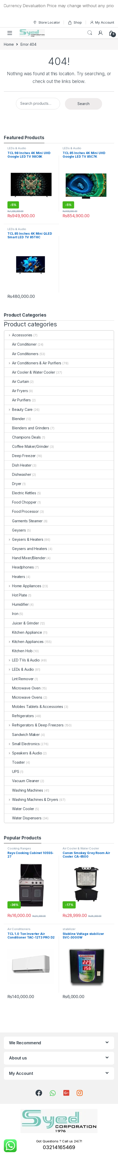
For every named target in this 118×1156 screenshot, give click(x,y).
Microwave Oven (22, 688)
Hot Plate (15, 595)
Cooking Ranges (19, 848)
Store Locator (46, 22)
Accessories (18, 335)
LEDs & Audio (16, 148)
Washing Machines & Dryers (31, 799)
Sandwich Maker (22, 734)
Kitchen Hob (18, 651)
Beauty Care (18, 409)
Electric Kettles (20, 493)
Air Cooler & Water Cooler (29, 372)
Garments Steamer (23, 521)
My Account (102, 22)
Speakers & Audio (23, 753)
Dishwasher (17, 474)
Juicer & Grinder (21, 623)
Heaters (14, 576)
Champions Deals (22, 437)
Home (9, 44)
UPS (11, 771)
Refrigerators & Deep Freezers (34, 725)
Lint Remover (19, 679)
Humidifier (16, 604)
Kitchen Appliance (23, 632)
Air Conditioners (21, 354)
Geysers (15, 530)
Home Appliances (22, 586)
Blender (14, 418)
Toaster (14, 762)
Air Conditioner (20, 344)
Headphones (19, 567)
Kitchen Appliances (24, 641)
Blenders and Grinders (26, 428)
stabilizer (69, 929)
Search (90, 33)
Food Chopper (20, 502)
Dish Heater (17, 465)
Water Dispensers (23, 818)
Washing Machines (23, 790)
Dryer (12, 483)
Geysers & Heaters (23, 539)
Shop (75, 22)
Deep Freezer (20, 455)
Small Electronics (22, 744)
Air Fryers (16, 391)
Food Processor (21, 511)
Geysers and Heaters (25, 548)
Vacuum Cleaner (21, 781)
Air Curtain (16, 381)
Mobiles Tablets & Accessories (33, 706)
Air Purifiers (17, 400)
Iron (11, 613)
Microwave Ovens (23, 697)
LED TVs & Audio (22, 660)
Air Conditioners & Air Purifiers (32, 363)
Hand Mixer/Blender (24, 558)
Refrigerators (19, 716)
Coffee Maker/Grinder (26, 446)
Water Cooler (19, 809)
